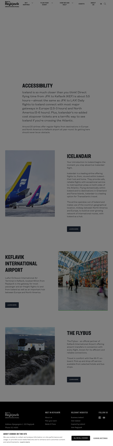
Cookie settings (100, 438)
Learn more (25, 442)
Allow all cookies (81, 438)
